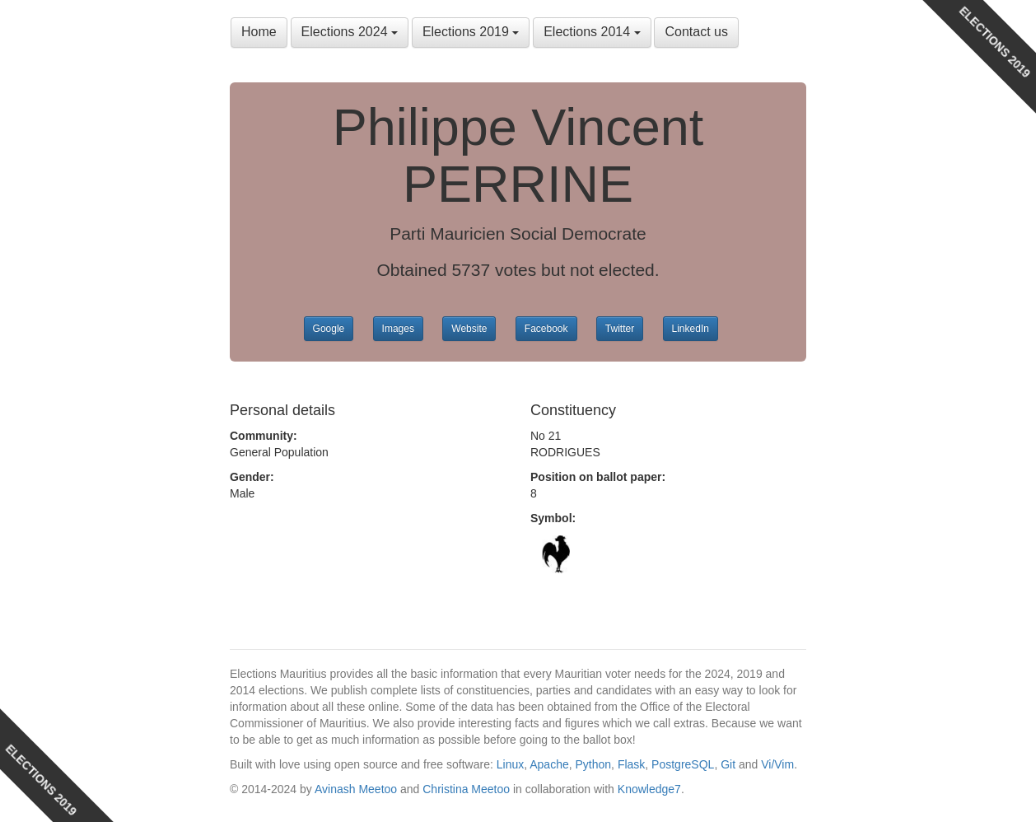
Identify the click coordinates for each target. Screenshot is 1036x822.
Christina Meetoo (466, 789)
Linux (510, 764)
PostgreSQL (682, 764)
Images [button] (398, 328)
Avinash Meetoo (356, 789)
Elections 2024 (349, 32)
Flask (631, 764)
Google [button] (329, 328)
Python (594, 764)
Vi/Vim (777, 764)
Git (728, 764)
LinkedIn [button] (690, 328)
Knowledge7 (649, 789)
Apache (549, 764)
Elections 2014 (592, 32)
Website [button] (469, 328)
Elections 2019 (470, 32)
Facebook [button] (546, 328)
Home (259, 32)
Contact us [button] (696, 32)
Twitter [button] (619, 328)
